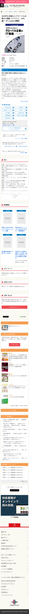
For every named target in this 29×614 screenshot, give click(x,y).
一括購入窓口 (22, 152)
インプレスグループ (6, 572)
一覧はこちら (24, 481)
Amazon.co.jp (8, 107)
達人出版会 (8, 112)
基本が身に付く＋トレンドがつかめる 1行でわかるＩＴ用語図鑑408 (21, 229)
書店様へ (3, 543)
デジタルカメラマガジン (8, 583)
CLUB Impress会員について (9, 546)
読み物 (15, 11)
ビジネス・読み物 (8, 11)
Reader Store (21, 112)
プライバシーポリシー (7, 560)
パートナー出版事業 (6, 569)
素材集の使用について (7, 549)
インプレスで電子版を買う (14, 128)
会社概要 (3, 566)
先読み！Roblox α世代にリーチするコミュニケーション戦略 (8, 229)
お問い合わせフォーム (10, 146)
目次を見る (23, 101)
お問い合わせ (5, 557)
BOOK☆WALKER (21, 115)
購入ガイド (4, 537)
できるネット (5, 589)
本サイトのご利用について (8, 555)
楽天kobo (21, 107)
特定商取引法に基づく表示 (8, 563)
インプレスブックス (6, 595)
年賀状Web (4, 592)
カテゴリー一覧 (5, 534)
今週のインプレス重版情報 (8, 467)
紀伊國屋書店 (8, 115)
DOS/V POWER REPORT (8, 581)
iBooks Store (8, 118)
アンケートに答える (20, 138)
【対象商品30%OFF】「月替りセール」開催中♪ (16, 1)
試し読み (6, 70)
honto (21, 110)
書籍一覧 (3, 532)
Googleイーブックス (8, 110)
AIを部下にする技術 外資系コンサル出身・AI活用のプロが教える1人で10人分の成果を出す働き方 (21, 255)
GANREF (3, 586)
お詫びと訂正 (22, 146)
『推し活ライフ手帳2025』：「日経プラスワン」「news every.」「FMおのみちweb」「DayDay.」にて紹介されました (14, 425)
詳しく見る (15, 344)
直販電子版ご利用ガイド (7, 125)
